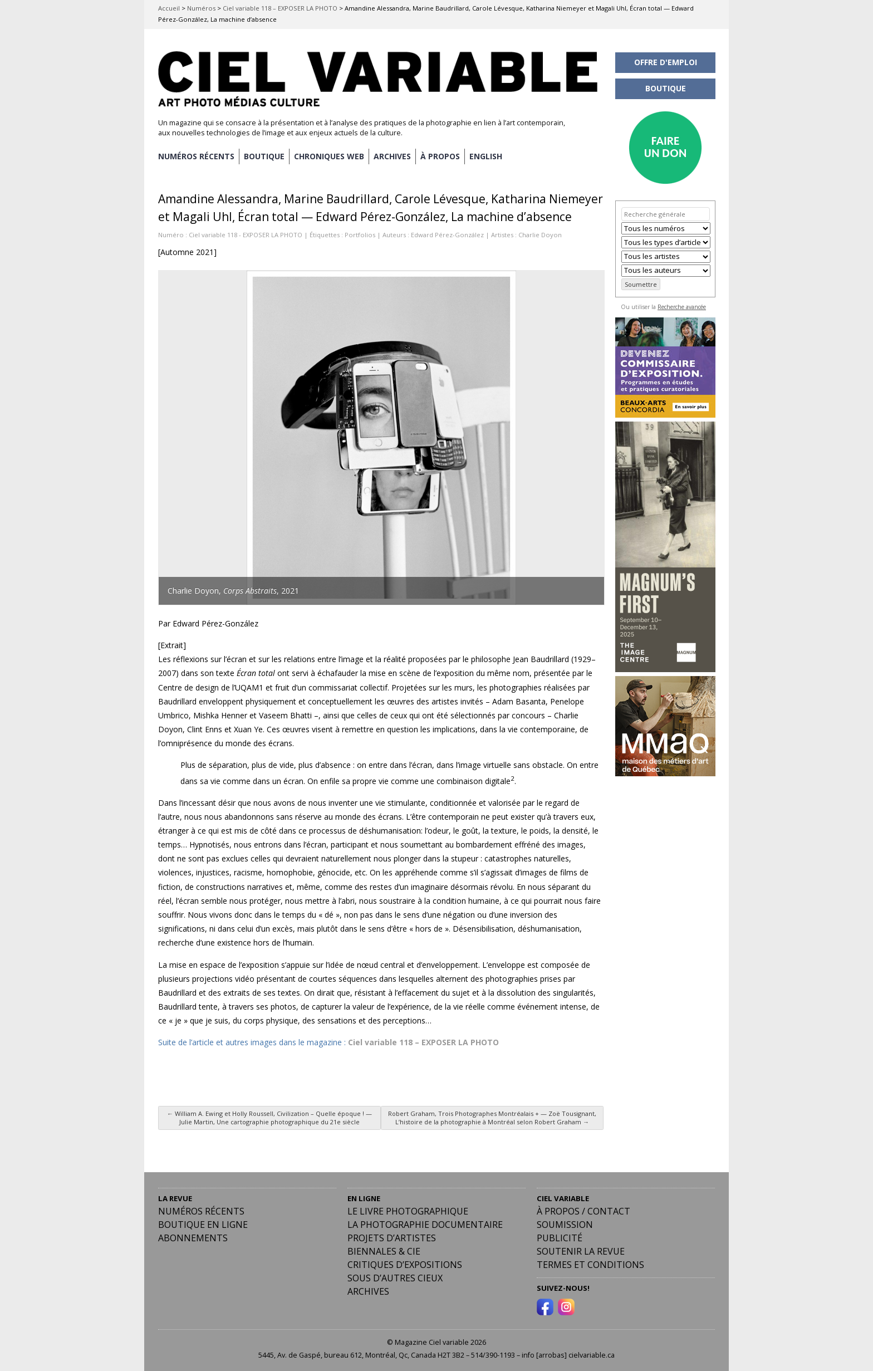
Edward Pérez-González (447, 235)
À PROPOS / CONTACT (583, 1211)
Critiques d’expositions (404, 1265)
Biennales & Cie (383, 1251)
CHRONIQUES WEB (329, 156)
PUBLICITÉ (559, 1238)
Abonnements (193, 1238)
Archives (368, 1291)
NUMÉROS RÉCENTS (196, 156)
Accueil (169, 8)
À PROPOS (440, 156)
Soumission (565, 1224)
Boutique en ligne (203, 1224)
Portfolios (360, 235)
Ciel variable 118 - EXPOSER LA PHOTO (245, 235)
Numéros (201, 8)
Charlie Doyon (540, 235)
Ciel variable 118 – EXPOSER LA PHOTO (280, 8)
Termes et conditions (590, 1265)
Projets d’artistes (391, 1238)
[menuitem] (486, 156)
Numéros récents (201, 1211)
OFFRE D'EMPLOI (665, 62)
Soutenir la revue (581, 1251)
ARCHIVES (392, 156)
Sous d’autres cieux (395, 1278)
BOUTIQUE (264, 156)
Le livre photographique (407, 1211)
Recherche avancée (682, 307)
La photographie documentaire (425, 1224)
